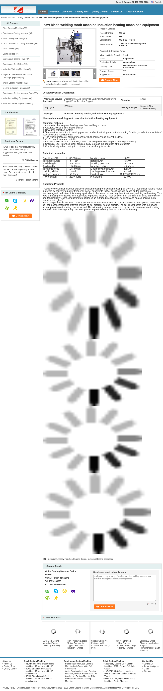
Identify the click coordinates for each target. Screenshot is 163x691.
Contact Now (111, 80)
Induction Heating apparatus (100, 559)
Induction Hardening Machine (16, 103)
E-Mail (146, 669)
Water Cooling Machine (13, 83)
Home (43, 11)
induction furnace (55, 559)
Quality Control (100, 11)
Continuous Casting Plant (14, 59)
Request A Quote (134, 11)
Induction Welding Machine (15, 69)
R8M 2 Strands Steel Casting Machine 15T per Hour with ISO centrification (39, 671)
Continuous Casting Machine (15, 33)
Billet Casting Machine (13, 38)
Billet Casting (8, 49)
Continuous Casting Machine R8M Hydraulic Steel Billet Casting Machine (80, 678)
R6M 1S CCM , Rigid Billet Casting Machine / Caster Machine (119, 680)
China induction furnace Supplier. (31, 688)
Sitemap (147, 671)
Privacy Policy (8, 688)
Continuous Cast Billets (13, 64)
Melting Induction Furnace (27, 18)
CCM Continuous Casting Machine (18, 43)
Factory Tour (81, 11)
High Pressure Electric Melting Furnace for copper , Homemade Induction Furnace (77, 644)
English (159, 2)
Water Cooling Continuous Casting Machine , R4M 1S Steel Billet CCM (81, 672)
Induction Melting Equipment (15, 98)
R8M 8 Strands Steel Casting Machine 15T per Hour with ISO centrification (39, 678)
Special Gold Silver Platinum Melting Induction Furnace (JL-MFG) (101, 644)
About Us (67, 11)
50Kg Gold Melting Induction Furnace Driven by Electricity (51, 643)
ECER (137, 688)
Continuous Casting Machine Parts (18, 93)
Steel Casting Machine (13, 28)
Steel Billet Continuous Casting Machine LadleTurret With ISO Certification (79, 666)
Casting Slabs (9, 54)
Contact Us (117, 11)
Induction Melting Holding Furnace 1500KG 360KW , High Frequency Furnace (126, 644)
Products (54, 11)
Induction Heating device (75, 559)
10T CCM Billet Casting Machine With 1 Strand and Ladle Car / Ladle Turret (120, 673)
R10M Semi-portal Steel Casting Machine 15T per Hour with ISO (39, 665)
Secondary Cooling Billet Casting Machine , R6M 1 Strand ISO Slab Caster (119, 666)
